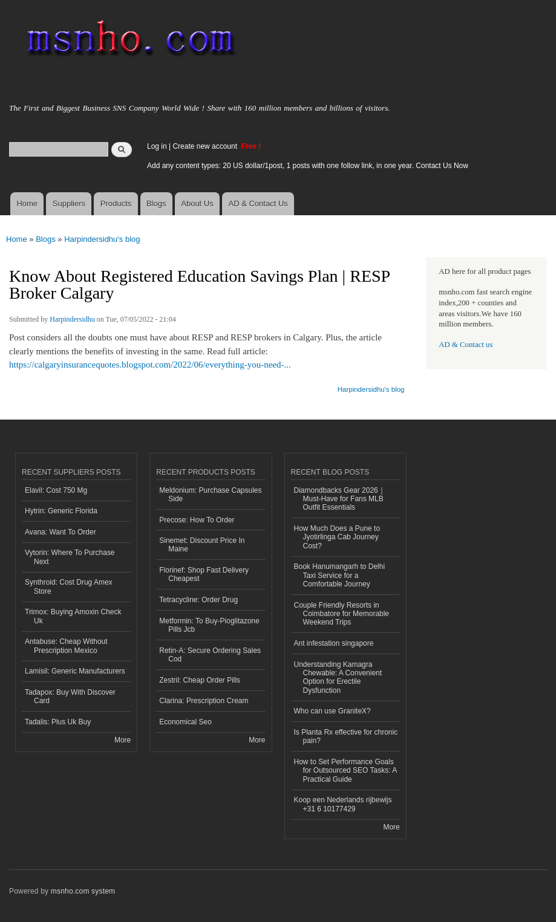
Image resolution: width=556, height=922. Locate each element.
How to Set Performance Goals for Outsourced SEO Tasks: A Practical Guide (345, 771)
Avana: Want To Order (60, 532)
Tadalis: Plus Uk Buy (58, 722)
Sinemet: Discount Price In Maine (201, 544)
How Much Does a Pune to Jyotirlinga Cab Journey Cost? (337, 537)
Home (27, 203)
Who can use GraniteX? (332, 711)
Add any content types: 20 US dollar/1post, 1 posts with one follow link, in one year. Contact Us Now (307, 165)
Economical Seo (185, 722)
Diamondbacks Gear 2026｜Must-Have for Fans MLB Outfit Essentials (339, 499)
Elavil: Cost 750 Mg (56, 490)
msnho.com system (83, 891)
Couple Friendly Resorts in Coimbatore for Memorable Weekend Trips (342, 614)
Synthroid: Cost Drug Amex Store (69, 586)
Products (115, 203)
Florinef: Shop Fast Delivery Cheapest (204, 574)
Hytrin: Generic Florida (61, 511)
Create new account (205, 146)
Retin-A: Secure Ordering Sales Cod (210, 654)
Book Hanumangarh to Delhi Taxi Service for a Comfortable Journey (339, 575)
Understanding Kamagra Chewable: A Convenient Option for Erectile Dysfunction (338, 677)
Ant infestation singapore (334, 643)
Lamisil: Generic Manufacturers (75, 671)
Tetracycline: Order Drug (198, 600)
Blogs (156, 203)
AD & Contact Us (258, 203)
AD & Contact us (465, 344)
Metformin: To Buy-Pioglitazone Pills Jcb (209, 625)
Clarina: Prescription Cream (203, 700)
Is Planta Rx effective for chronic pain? (346, 736)
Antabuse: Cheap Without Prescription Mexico (66, 645)
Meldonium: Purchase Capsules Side (210, 494)
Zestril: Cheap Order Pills (199, 680)
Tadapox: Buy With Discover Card (70, 696)
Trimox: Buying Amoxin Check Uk (73, 616)
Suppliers (69, 203)
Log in (157, 146)
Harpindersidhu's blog (102, 239)
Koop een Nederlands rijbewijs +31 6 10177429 (343, 804)
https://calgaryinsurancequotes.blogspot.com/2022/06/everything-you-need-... (150, 364)
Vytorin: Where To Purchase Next (70, 556)
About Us (197, 203)
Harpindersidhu (72, 319)
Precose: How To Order (196, 520)
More (122, 740)
